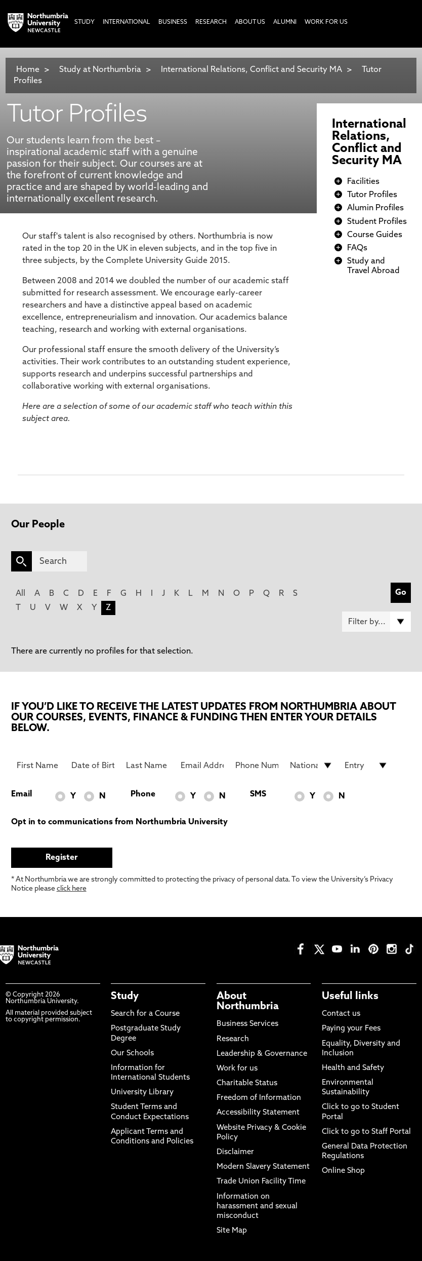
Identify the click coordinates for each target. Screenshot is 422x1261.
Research (233, 1039)
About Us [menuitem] (250, 22)
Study (125, 996)
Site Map (232, 1231)
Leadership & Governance (262, 1054)
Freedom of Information (259, 1098)
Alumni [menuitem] (285, 22)
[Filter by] (376, 622)
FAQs (357, 248)
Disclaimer (235, 1152)
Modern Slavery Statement (263, 1167)
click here (72, 889)
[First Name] (38, 765)
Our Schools (132, 1053)
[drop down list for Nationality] (311, 765)
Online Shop (343, 1171)
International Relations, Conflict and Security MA (251, 70)
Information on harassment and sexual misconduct (257, 1206)
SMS (258, 794)
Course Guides (374, 235)
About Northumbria (248, 1001)
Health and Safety (353, 1068)
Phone (143, 794)
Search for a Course (145, 1014)
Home (27, 70)
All (20, 594)
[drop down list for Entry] (366, 765)
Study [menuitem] (84, 22)
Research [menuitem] (211, 22)
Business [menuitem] (172, 22)
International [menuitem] (126, 22)
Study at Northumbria (100, 70)
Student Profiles (377, 222)
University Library (142, 1092)
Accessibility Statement (258, 1113)
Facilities (363, 182)
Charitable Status (247, 1083)
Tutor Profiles (372, 195)
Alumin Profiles (375, 208)
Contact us (341, 1014)
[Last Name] (147, 765)
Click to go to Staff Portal (366, 1132)
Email (21, 794)
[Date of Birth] (92, 765)
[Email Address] (202, 765)
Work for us (237, 1069)
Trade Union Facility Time (261, 1182)
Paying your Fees (351, 1029)
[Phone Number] (256, 765)
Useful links (350, 996)
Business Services (247, 1024)
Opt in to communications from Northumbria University (119, 822)
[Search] (59, 561)
